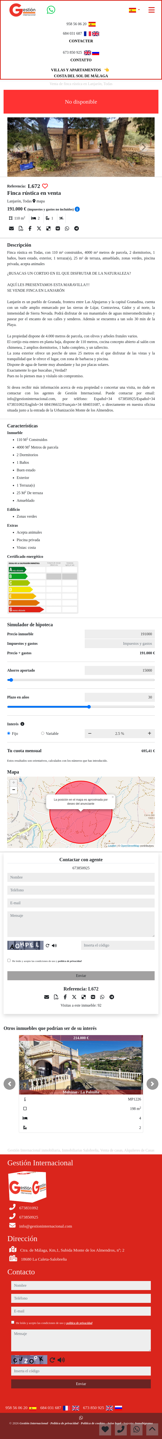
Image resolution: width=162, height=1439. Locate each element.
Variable (52, 733)
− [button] (13, 790)
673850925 (81, 868)
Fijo (15, 733)
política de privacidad (70, 961)
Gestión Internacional (34, 1423)
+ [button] (13, 783)
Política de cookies (93, 1423)
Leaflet (112, 845)
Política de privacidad (64, 1423)
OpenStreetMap (130, 845)
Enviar (81, 976)
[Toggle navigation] (151, 9)
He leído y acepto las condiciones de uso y (47, 961)
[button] (9, 1084)
